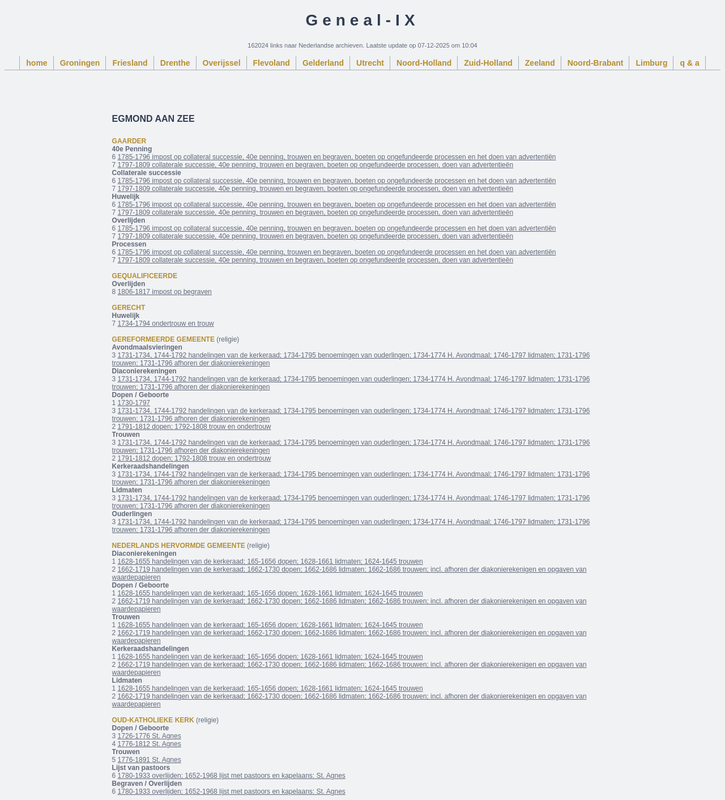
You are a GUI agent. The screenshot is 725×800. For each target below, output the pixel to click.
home (36, 62)
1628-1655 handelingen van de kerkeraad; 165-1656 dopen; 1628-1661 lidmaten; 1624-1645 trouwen (270, 561)
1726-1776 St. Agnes (149, 736)
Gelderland (323, 62)
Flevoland (271, 62)
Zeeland (540, 62)
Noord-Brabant (596, 62)
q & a (689, 62)
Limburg (651, 62)
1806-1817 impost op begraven (165, 292)
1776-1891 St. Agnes (149, 760)
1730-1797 (134, 403)
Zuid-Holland (488, 62)
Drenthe (175, 62)
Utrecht (370, 62)
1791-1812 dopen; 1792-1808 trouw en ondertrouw (194, 427)
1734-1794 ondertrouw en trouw (166, 323)
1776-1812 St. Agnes (149, 744)
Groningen (80, 62)
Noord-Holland (423, 62)
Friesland (129, 62)
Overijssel (222, 62)
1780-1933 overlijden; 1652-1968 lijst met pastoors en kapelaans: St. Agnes (232, 776)
